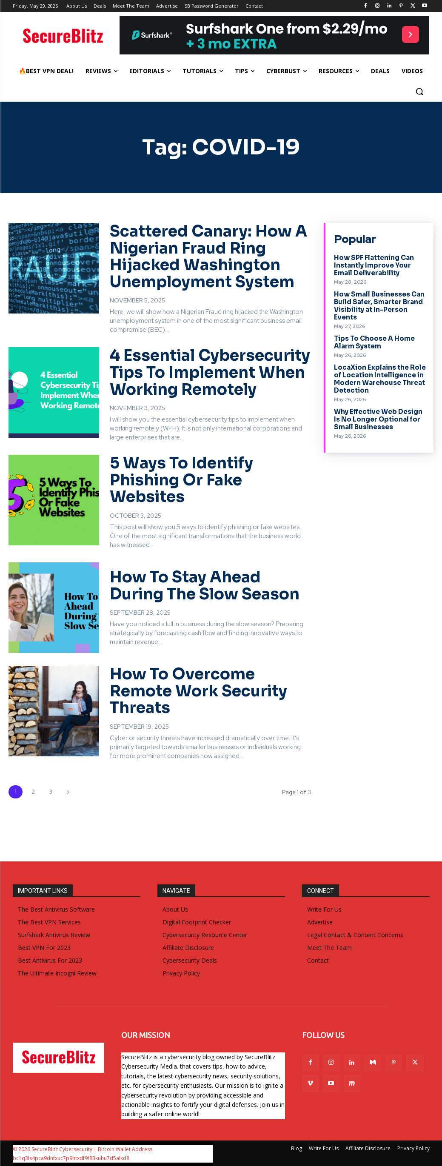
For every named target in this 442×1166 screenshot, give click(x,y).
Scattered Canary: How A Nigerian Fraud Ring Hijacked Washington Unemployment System (208, 256)
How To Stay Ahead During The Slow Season (204, 585)
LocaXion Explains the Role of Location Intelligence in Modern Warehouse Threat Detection (380, 378)
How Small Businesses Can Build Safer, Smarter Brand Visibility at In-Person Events (379, 305)
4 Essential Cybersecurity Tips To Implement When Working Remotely (210, 372)
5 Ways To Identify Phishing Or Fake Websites (181, 479)
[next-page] (68, 791)
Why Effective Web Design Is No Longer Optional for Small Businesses (378, 419)
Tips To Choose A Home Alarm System (374, 342)
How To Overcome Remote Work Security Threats (198, 690)
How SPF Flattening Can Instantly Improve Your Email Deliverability (374, 265)
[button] (419, 91)
